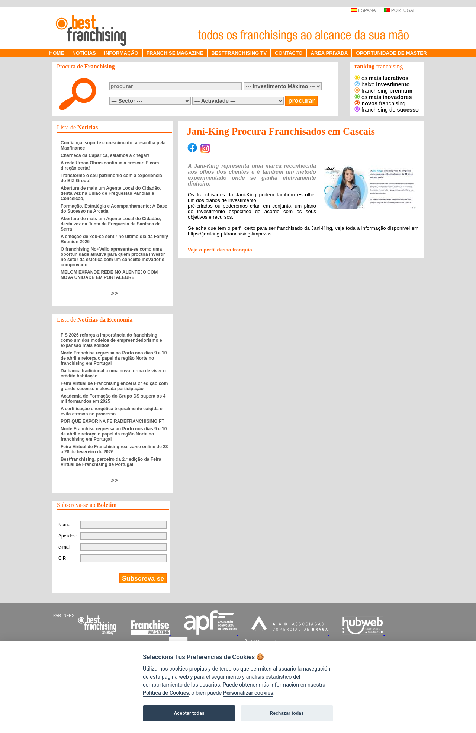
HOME (56, 53)
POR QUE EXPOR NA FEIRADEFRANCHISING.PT (112, 421)
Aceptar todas (189, 713)
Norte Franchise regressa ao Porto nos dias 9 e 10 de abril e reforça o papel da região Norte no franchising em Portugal (114, 358)
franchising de (386, 110)
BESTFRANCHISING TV (239, 53)
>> (114, 293)
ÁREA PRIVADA (329, 53)
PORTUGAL (399, 10)
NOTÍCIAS (84, 53)
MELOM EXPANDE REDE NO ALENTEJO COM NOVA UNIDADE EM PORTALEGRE (109, 275)
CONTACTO (288, 53)
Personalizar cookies (248, 693)
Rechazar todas (287, 713)
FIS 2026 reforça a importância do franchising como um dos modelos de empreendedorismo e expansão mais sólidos (111, 340)
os (381, 78)
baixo (382, 84)
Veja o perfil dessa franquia (220, 250)
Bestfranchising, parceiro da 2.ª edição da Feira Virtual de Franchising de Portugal (111, 462)
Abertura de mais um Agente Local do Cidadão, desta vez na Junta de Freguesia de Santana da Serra (111, 224)
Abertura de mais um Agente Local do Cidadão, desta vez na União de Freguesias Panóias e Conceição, (111, 193)
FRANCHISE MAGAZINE (175, 53)
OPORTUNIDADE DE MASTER (391, 53)
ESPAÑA (363, 10)
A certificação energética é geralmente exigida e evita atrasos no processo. (112, 411)
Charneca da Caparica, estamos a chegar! (105, 155)
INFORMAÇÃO (121, 53)
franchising (383, 91)
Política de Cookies (166, 693)
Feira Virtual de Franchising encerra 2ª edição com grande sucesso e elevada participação (114, 386)
